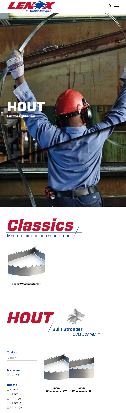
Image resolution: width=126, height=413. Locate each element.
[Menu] (115, 6)
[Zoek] (108, 6)
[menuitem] (108, 6)
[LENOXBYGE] (31, 6)
